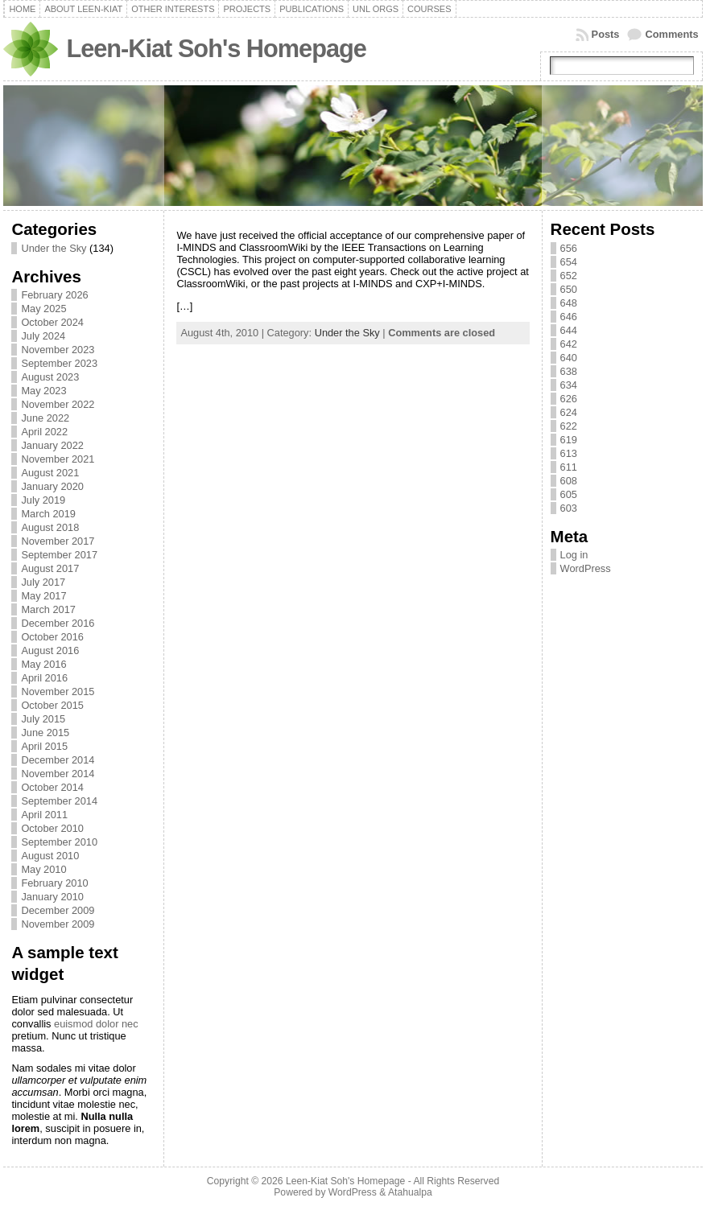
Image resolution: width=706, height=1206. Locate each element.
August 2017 (50, 568)
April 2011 (44, 815)
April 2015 (44, 746)
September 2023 (59, 363)
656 (568, 248)
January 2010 (52, 897)
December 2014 (57, 760)
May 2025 (43, 309)
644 (568, 330)
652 (568, 276)
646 (568, 317)
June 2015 (45, 732)
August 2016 (50, 650)
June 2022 (45, 418)
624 (568, 412)
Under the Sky (53, 248)
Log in (574, 555)
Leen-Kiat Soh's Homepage (215, 49)
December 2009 (57, 910)
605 (568, 494)
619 (568, 440)
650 (568, 289)
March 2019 (48, 514)
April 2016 (44, 678)
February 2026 (54, 295)
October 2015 (52, 705)
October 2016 (52, 637)
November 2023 (57, 350)
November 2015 (57, 691)
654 (568, 262)
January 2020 (52, 486)
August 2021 (50, 473)
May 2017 (43, 596)
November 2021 (57, 459)
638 (568, 371)
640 (568, 358)
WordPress (585, 568)
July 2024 (43, 336)
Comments (671, 34)
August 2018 (50, 527)
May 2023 (43, 391)
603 (568, 508)
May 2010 (43, 869)
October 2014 (52, 787)
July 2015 (43, 719)
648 (568, 303)
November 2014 (57, 774)
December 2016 (57, 623)
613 (568, 453)
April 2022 (44, 432)
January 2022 (52, 445)
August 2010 (50, 856)
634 (568, 385)
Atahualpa (410, 1192)
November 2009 (57, 924)
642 (568, 344)
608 (568, 481)
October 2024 (52, 322)
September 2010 (59, 842)
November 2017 (57, 541)
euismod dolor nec (96, 1024)
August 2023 (50, 377)
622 (568, 426)
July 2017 (43, 582)
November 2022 (57, 404)
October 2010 (52, 828)
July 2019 (43, 500)
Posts (606, 34)
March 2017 (48, 609)
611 (568, 467)
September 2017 (59, 555)
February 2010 (54, 883)
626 (568, 399)
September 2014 (59, 801)
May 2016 (43, 664)
